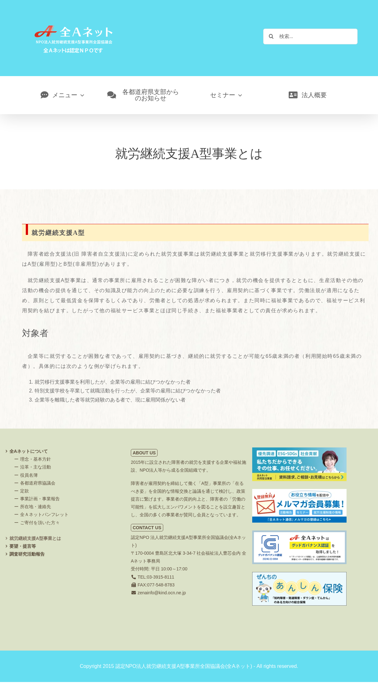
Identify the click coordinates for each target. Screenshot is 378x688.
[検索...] (310, 36)
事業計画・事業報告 (40, 498)
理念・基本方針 (35, 459)
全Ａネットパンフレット (44, 514)
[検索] (271, 36)
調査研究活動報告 (27, 554)
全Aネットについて (28, 451)
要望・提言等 (22, 546)
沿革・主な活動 (35, 466)
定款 (24, 490)
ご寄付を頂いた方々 (40, 522)
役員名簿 (29, 475)
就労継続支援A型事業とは (35, 538)
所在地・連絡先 (35, 506)
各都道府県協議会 (37, 482)
